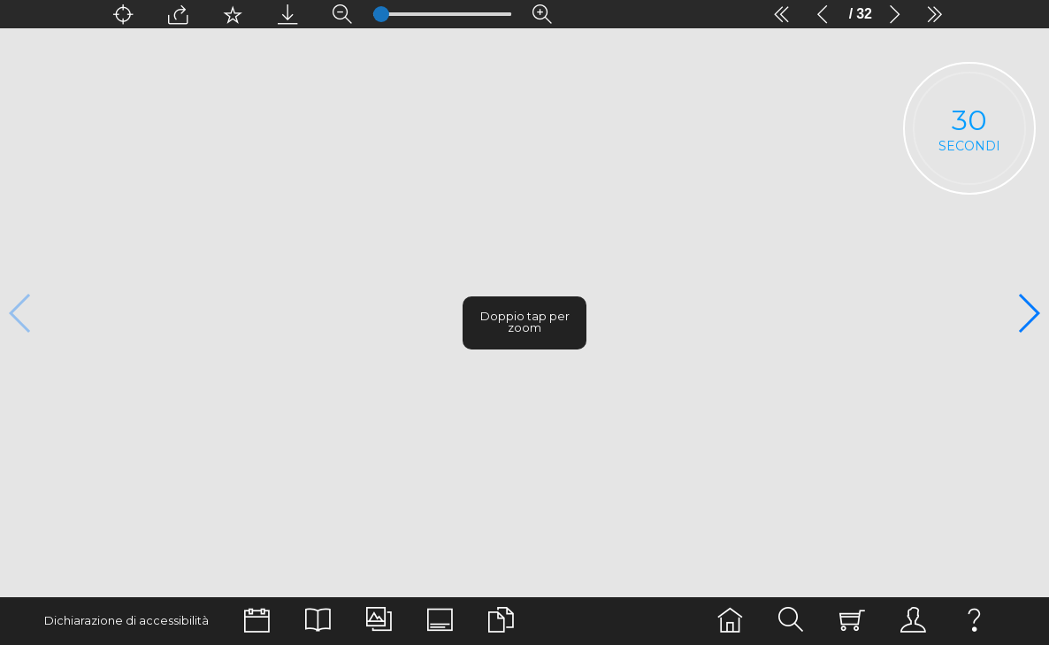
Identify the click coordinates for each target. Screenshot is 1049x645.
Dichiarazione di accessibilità (126, 620)
